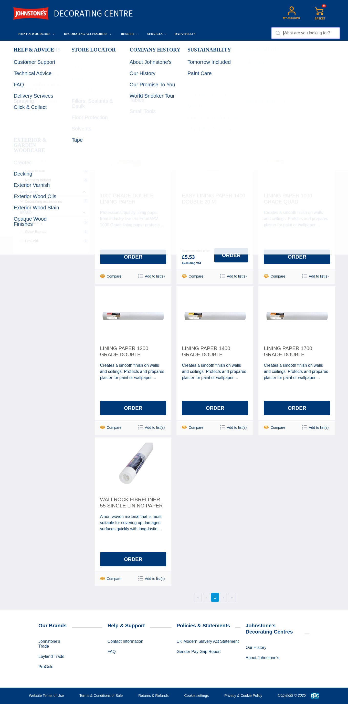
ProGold (46, 667)
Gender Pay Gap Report (199, 651)
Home (18, 46)
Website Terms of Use (46, 695)
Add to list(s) (151, 276)
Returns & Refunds (153, 695)
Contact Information (125, 641)
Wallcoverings (76, 46)
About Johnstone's (262, 658)
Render (129, 34)
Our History (256, 647)
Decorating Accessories (87, 34)
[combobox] (305, 33)
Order (133, 257)
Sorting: (248, 103)
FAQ (112, 651)
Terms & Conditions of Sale (101, 695)
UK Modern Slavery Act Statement (208, 641)
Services (157, 34)
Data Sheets (185, 34)
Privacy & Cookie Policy (243, 695)
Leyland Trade (51, 656)
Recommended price (195, 250)
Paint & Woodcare (36, 34)
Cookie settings (196, 695)
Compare (111, 276)
